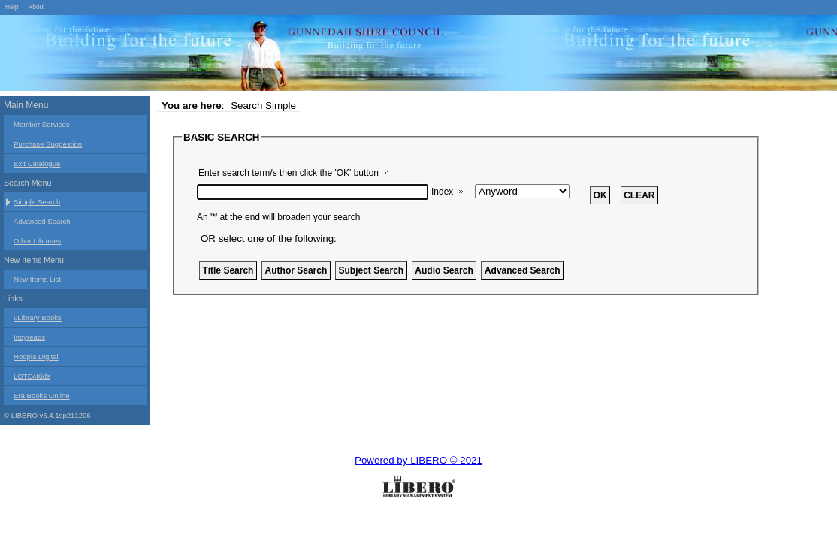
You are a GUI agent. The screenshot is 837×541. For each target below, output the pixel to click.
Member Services (42, 124)
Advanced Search (42, 221)
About (36, 7)
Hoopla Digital (36, 356)
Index (442, 191)
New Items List (37, 279)
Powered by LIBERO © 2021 (418, 460)
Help (12, 7)
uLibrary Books (38, 317)
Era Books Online (42, 395)
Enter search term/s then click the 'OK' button (288, 173)
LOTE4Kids (32, 376)
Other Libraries (37, 241)
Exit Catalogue (37, 163)
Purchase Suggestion (48, 144)
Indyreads (29, 337)
